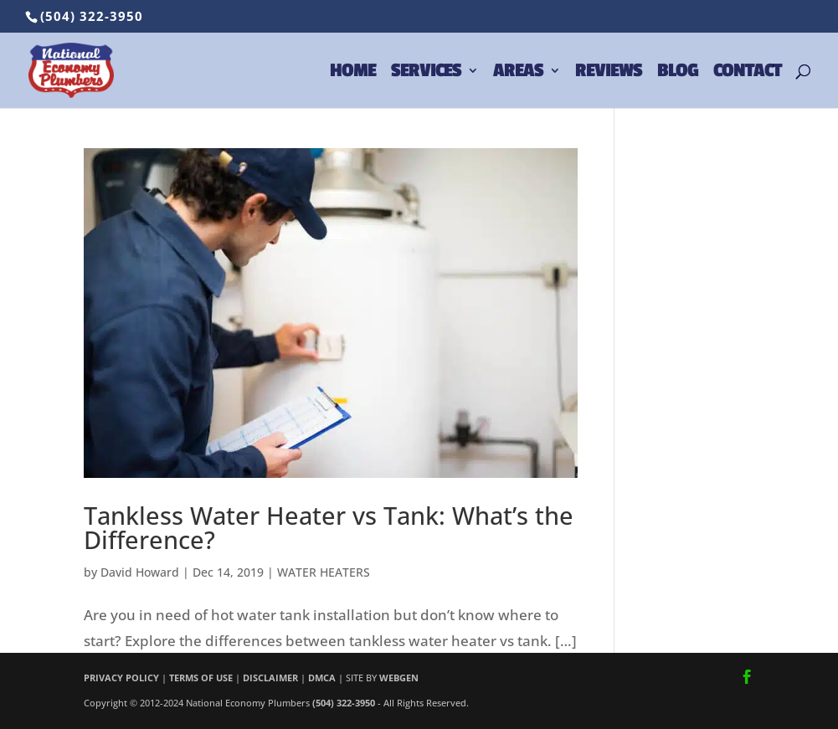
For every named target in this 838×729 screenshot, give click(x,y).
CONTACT (747, 72)
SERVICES (426, 72)
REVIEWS (608, 72)
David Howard (139, 572)
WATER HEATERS (323, 572)
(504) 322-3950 (91, 16)
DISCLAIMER (270, 677)
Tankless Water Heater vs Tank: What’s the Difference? (328, 527)
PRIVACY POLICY (121, 677)
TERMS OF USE (201, 677)
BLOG (677, 72)
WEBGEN (399, 677)
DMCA (322, 677)
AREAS (518, 72)
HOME (353, 72)
